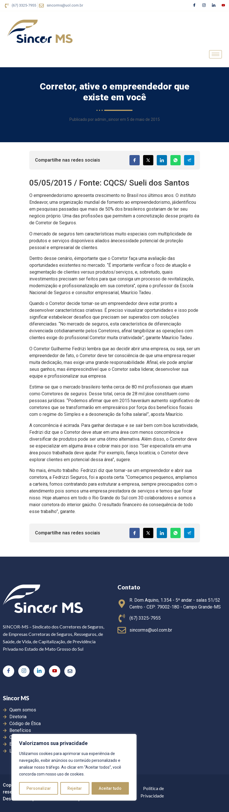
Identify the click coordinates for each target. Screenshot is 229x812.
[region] (74, 767)
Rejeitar (75, 788)
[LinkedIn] (213, 5)
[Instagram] (204, 5)
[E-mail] (70, 671)
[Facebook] (194, 5)
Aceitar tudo (110, 788)
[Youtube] (223, 5)
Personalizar (38, 788)
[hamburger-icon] (215, 54)
